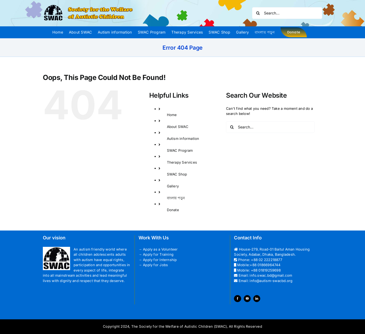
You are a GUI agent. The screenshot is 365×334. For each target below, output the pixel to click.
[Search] (258, 13)
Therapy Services (182, 162)
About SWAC (177, 126)
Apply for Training (158, 254)
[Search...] (287, 13)
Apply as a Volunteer (160, 249)
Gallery (173, 186)
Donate (173, 210)
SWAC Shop (177, 174)
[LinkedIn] (256, 298)
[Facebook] (237, 298)
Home (172, 115)
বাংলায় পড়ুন (176, 198)
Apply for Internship (160, 260)
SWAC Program (180, 150)
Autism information (183, 138)
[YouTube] (247, 298)
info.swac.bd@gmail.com (271, 275)
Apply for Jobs (155, 265)
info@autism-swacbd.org (271, 281)
